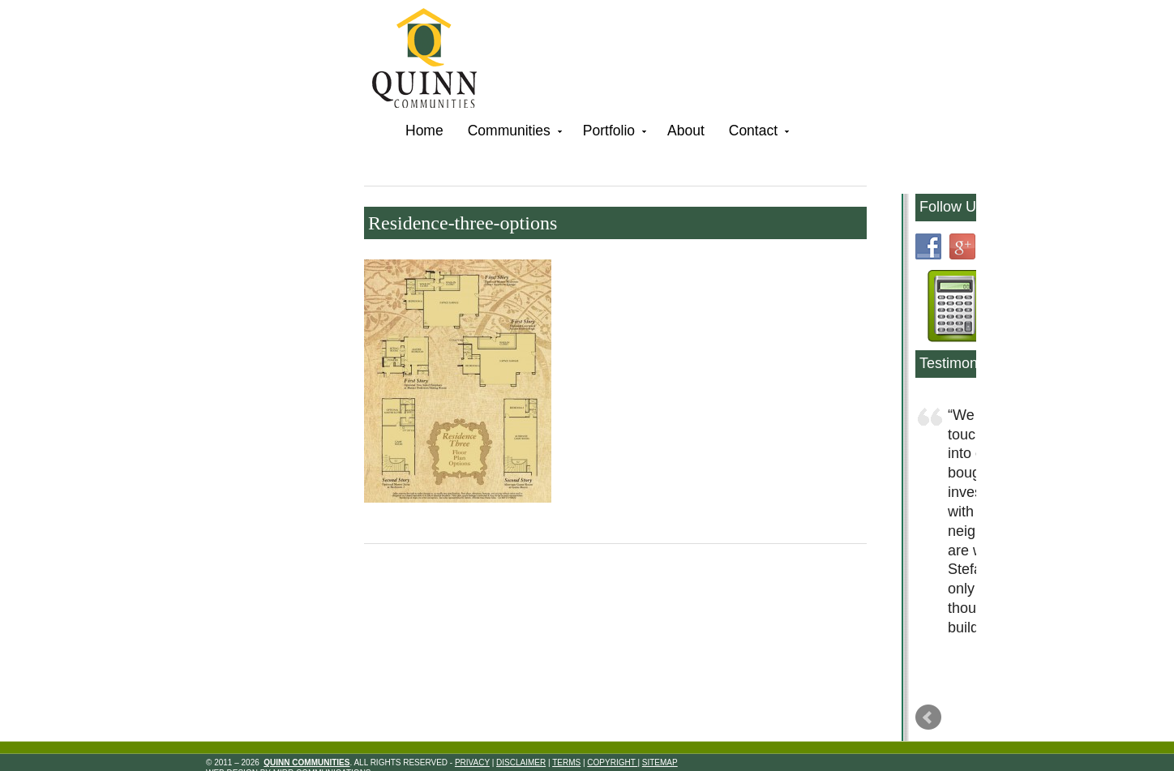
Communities (513, 133)
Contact (757, 133)
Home (424, 130)
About (686, 130)
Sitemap (660, 762)
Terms (566, 762)
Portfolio (613, 133)
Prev (928, 717)
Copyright (612, 762)
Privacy (472, 762)
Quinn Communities (435, 60)
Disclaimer (521, 762)
